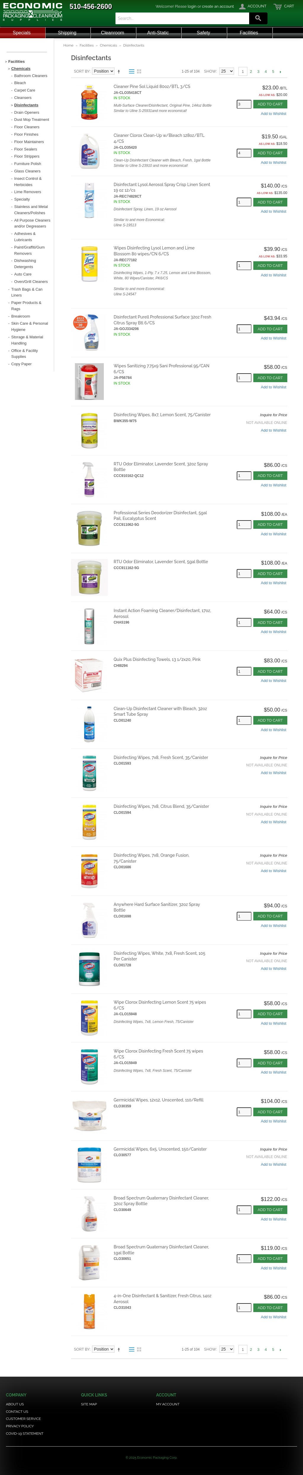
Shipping (67, 32)
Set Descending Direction (119, 71)
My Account (167, 1404)
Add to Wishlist (273, 113)
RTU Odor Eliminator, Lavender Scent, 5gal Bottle (161, 561)
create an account (218, 6)
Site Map (89, 1404)
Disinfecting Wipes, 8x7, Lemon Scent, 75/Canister (162, 414)
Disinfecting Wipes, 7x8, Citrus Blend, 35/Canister (161, 806)
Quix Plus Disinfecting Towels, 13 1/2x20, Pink (157, 659)
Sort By (82, 71)
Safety (203, 32)
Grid (139, 71)
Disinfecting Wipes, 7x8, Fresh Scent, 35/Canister (161, 757)
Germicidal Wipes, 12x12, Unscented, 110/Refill (159, 1100)
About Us (15, 1404)
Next (280, 71)
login (192, 6)
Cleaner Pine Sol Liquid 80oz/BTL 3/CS (152, 86)
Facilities (249, 32)
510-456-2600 (91, 6)
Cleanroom (112, 32)
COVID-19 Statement (24, 1433)
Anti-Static (158, 32)
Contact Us (17, 1412)
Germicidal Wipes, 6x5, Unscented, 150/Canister (160, 1149)
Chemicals (108, 45)
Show (210, 71)
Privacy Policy (20, 1426)
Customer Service (23, 1419)
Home (68, 45)
